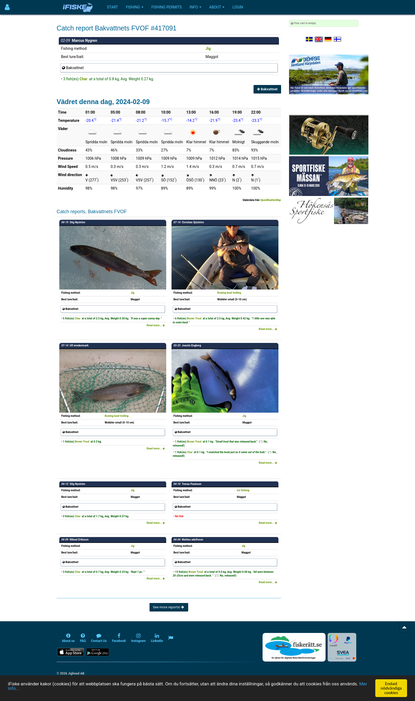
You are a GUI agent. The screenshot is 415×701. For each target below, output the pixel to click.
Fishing (134, 7)
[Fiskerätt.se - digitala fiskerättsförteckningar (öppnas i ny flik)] (294, 647)
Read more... (156, 325)
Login (237, 7)
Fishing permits (166, 7)
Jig (208, 48)
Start (112, 7)
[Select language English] (319, 39)
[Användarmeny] (7, 7)
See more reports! (169, 607)
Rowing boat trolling (229, 292)
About (217, 7)
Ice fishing (243, 490)
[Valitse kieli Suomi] (337, 39)
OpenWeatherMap (270, 200)
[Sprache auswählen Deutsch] (328, 39)
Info (195, 7)
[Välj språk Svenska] (309, 39)
